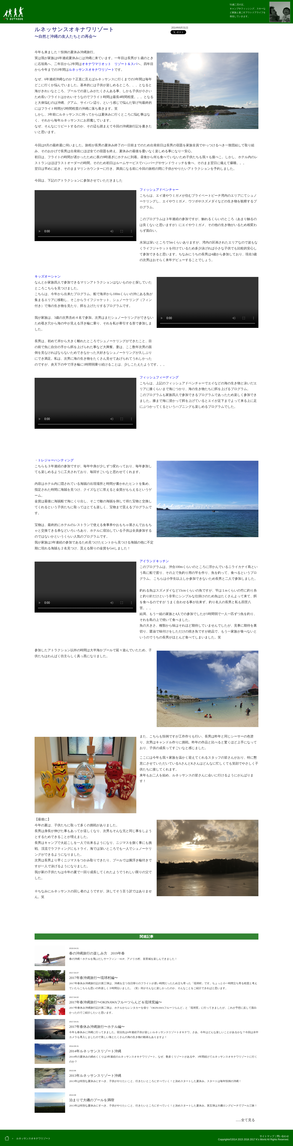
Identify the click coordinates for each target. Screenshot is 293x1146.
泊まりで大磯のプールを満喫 (91, 1100)
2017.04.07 (74, 973)
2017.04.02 (74, 997)
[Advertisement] (146, 912)
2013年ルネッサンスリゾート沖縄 (95, 1076)
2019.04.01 (74, 948)
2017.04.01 (74, 1022)
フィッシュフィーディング (159, 377)
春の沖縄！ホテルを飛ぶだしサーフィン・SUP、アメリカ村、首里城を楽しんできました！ (123, 958)
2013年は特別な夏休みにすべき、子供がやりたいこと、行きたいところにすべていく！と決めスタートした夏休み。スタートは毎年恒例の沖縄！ (155, 1081)
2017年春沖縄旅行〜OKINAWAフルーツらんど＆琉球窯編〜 (115, 1002)
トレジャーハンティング (56, 460)
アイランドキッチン (154, 561)
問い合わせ (283, 1136)
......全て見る (245, 1120)
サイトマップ (267, 1136)
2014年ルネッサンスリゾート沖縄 (95, 1051)
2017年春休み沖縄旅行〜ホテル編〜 (97, 1027)
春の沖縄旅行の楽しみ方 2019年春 (97, 953)
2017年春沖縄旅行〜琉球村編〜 (93, 978)
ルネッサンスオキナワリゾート (91, 69)
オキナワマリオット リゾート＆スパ (109, 64)
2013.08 (72, 1095)
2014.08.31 (74, 1046)
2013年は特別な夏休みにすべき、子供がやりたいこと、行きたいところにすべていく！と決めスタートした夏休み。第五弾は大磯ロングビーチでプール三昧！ (163, 1105)
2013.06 (72, 1071)
